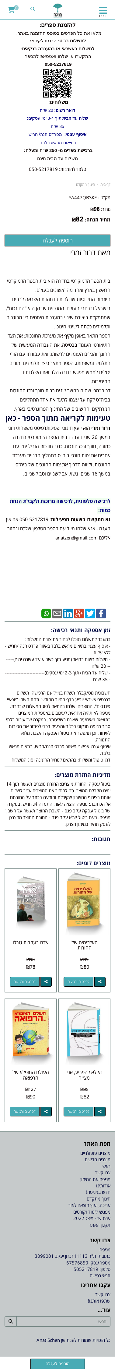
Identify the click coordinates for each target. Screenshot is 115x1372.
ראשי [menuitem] (106, 1166)
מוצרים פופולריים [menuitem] (95, 1153)
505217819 (86, 1269)
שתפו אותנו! (99, 1301)
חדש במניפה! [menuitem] (98, 1192)
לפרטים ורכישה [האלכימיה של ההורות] (78, 981)
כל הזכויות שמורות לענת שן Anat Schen (73, 1340)
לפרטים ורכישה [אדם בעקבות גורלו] (25, 981)
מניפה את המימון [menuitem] (95, 1179)
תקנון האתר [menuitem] (99, 1225)
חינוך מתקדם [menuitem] (98, 1199)
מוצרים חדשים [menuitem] (97, 1159)
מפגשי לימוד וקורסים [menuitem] (91, 1212)
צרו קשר (102, 1294)
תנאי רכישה (100, 1275)
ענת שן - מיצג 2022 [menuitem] (91, 1218)
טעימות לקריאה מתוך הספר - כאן (57, 418)
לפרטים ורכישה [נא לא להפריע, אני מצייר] (78, 1111)
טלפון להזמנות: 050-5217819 (57, 169)
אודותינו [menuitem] (103, 1186)
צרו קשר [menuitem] (102, 1172)
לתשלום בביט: (71, 40)
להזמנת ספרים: (58, 25)
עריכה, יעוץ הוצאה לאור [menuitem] (89, 1205)
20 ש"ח (57, 110)
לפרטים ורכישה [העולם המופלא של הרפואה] (25, 1111)
